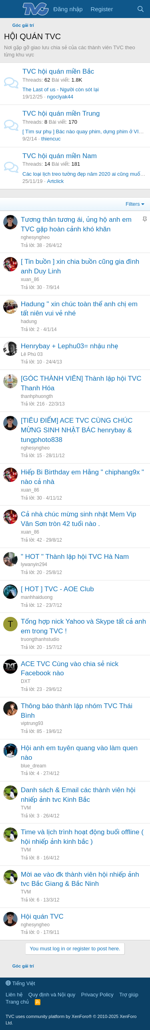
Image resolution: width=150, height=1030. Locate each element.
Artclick (55, 181)
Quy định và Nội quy (52, 995)
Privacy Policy (97, 995)
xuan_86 (30, 279)
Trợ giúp (128, 995)
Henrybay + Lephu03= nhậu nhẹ (69, 346)
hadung (29, 321)
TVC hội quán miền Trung (61, 113)
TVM (26, 808)
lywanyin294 (34, 564)
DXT (25, 681)
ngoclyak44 (60, 97)
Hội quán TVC (42, 916)
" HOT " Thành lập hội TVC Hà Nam (75, 556)
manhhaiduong (36, 597)
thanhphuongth (37, 396)
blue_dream (33, 766)
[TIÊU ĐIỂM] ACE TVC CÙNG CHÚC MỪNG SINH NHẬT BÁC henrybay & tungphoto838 (76, 430)
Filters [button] (133, 204)
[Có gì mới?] (124, 9)
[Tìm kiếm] (140, 9)
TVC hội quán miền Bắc (58, 71)
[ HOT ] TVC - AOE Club (57, 589)
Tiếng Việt (20, 983)
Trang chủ (17, 1002)
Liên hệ (14, 995)
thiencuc (50, 139)
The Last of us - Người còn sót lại (60, 89)
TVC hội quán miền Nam (59, 156)
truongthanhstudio (40, 639)
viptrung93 (32, 723)
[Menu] (11, 9)
